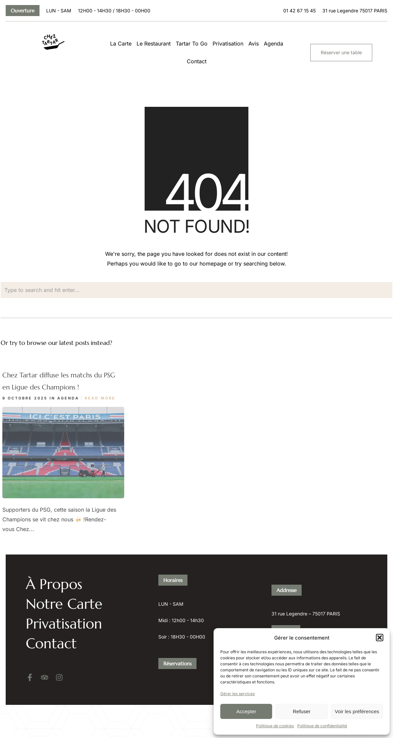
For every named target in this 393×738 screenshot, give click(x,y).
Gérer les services (237, 693)
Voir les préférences (357, 711)
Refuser (302, 711)
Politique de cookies (275, 725)
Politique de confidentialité (322, 725)
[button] (379, 637)
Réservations (177, 636)
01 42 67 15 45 (287, 627)
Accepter (246, 711)
